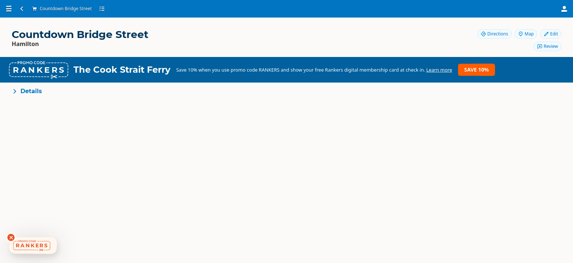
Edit (550, 34)
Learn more (439, 69)
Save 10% (476, 69)
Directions (494, 34)
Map (526, 34)
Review (547, 46)
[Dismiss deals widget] (11, 237)
